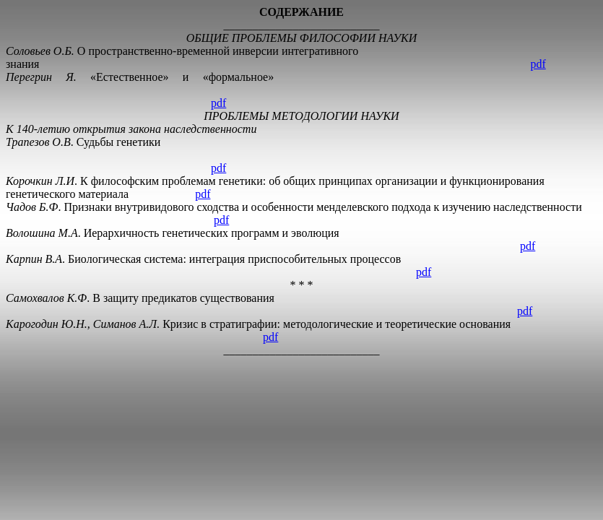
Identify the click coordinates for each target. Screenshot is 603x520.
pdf (537, 64)
